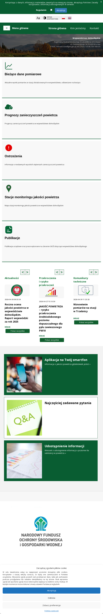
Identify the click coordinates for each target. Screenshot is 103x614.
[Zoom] (38, 18)
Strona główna (57, 28)
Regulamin (41, 10)
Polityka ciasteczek (52, 611)
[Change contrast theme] (51, 18)
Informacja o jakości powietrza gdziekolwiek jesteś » (51, 361)
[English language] (69, 18)
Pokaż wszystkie (17, 331)
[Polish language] (63, 18)
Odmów (51, 598)
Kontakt (94, 28)
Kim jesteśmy (78, 28)
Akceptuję (61, 10)
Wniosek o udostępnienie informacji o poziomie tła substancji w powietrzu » (51, 449)
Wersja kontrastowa (52, 18)
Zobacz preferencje (52, 605)
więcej (7, 326)
